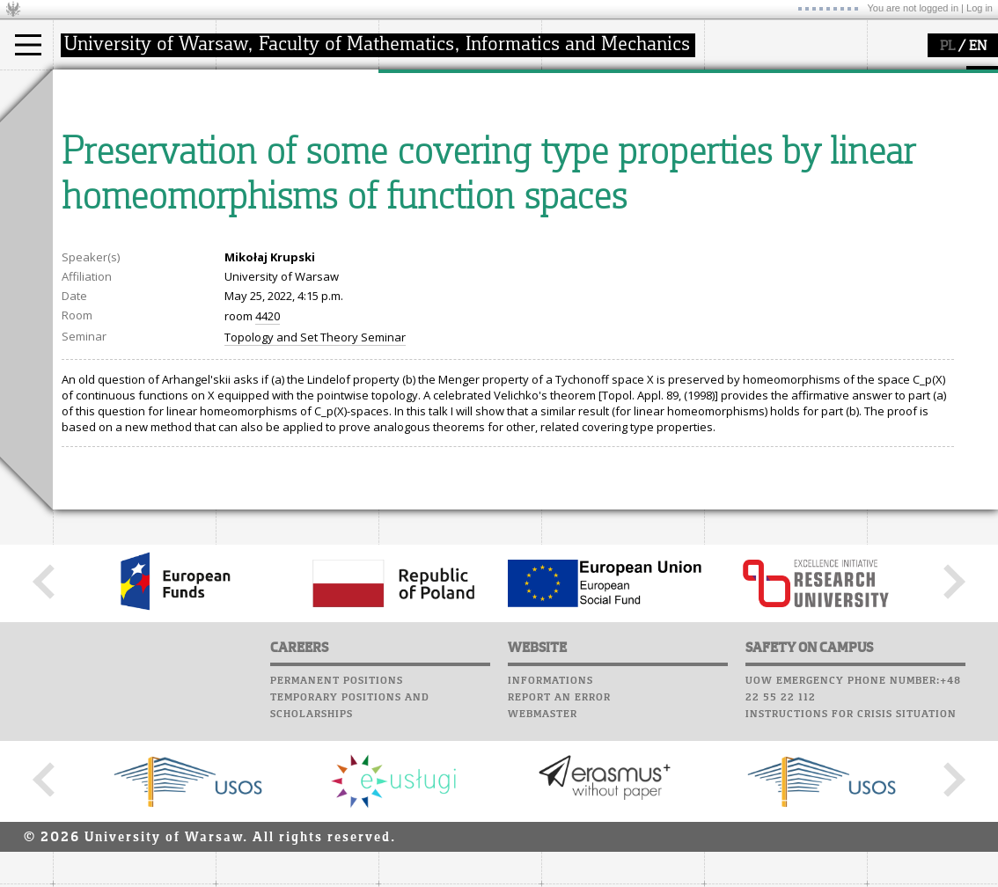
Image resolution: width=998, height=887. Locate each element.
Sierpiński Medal (444, 185)
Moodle (567, 96)
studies (92, 86)
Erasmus (98, 169)
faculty (253, 86)
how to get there (281, 121)
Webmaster (542, 876)
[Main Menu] (28, 45)
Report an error (559, 859)
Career (565, 163)
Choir (561, 179)
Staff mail (577, 146)
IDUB (413, 201)
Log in (979, 8)
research (423, 86)
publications (433, 153)
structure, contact (284, 137)
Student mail (585, 129)
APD (649, 79)
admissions (105, 185)
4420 (267, 479)
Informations (550, 843)
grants (417, 169)
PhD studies (107, 153)
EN (978, 47)
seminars (425, 137)
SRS (617, 79)
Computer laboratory (612, 112)
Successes (574, 196)
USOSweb (571, 79)
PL (947, 47)
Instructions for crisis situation (851, 876)
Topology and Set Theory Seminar (315, 500)
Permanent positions (336, 843)
